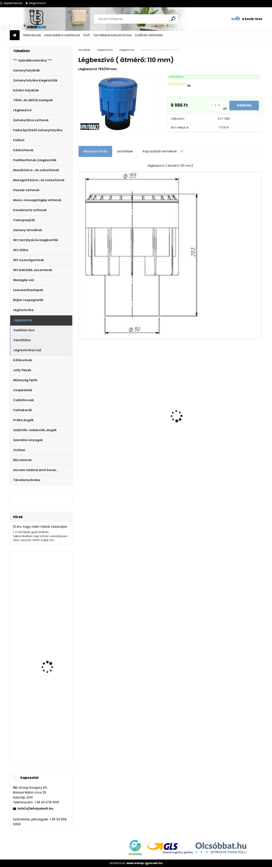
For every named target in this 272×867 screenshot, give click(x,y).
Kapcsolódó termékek (164, 151)
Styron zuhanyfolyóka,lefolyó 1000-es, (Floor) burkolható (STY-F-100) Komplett (145, 426)
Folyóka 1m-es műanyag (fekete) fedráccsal (100, 419)
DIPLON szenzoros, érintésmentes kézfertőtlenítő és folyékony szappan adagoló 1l (48, 738)
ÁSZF (86, 35)
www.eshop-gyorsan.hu (145, 863)
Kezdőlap (84, 50)
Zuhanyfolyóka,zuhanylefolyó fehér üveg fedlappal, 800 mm (40, 601)
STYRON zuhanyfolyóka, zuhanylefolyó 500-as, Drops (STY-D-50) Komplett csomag (191, 427)
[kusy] (88, 448)
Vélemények (32, 35)
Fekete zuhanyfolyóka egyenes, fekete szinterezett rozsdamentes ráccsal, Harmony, (51, 671)
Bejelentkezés (13, 3)
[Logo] (37, 19)
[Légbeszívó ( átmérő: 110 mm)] (116, 103)
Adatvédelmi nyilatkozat (62, 35)
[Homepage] (15, 35)
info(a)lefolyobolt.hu (35, 808)
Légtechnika (105, 50)
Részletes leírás (95, 151)
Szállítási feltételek (149, 35)
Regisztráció (37, 3)
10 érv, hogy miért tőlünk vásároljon (40, 527)
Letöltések (125, 151)
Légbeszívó (127, 50)
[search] (173, 18)
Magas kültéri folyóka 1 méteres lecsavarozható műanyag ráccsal (238, 396)
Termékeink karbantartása (112, 35)
